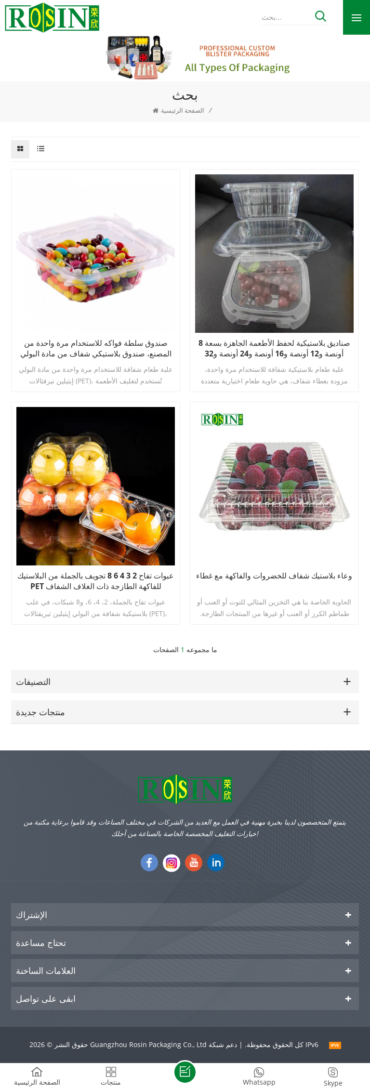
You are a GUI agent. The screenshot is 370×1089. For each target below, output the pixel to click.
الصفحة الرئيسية (178, 110)
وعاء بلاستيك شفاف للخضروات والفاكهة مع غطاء (274, 575)
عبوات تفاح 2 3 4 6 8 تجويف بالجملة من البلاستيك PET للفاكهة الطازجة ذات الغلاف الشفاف (95, 580)
